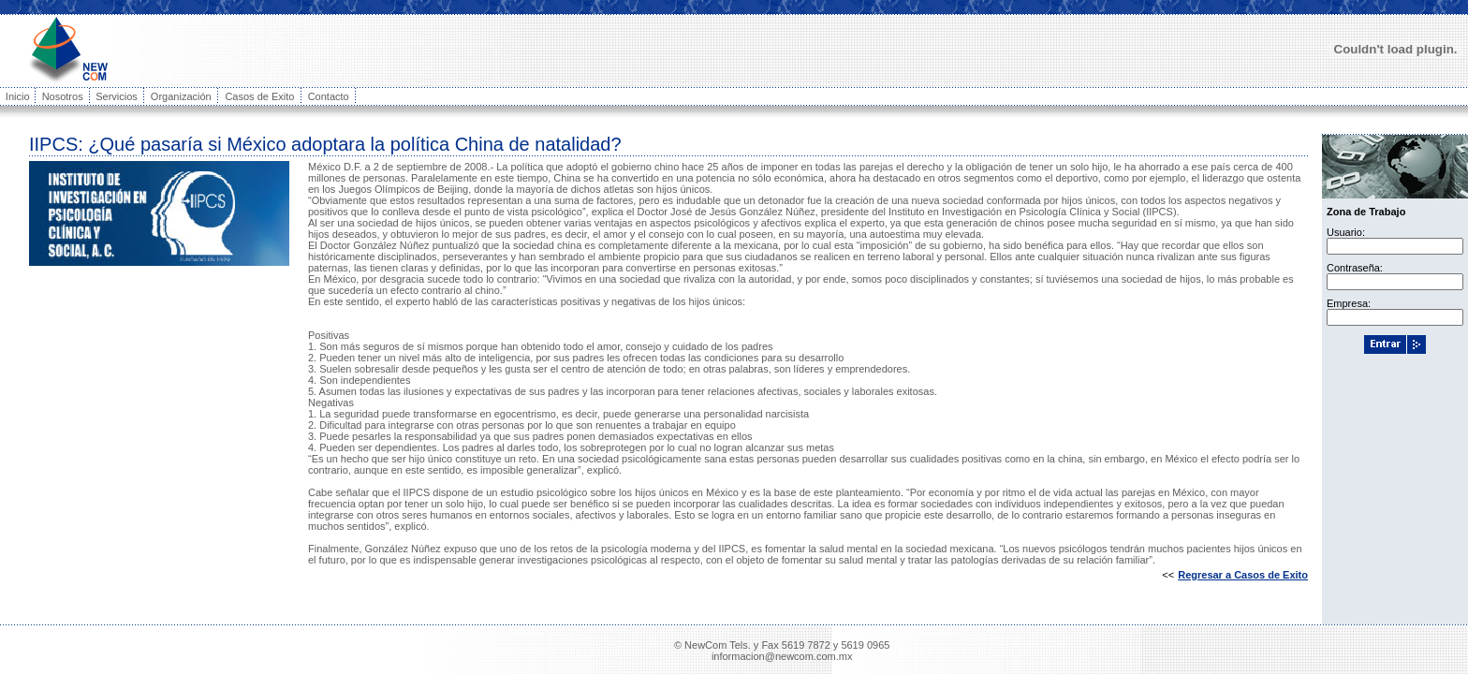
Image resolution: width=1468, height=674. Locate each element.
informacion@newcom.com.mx (782, 656)
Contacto (328, 96)
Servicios (116, 96)
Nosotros (62, 96)
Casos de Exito (259, 96)
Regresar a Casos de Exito (1243, 574)
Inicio (18, 96)
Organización (181, 96)
